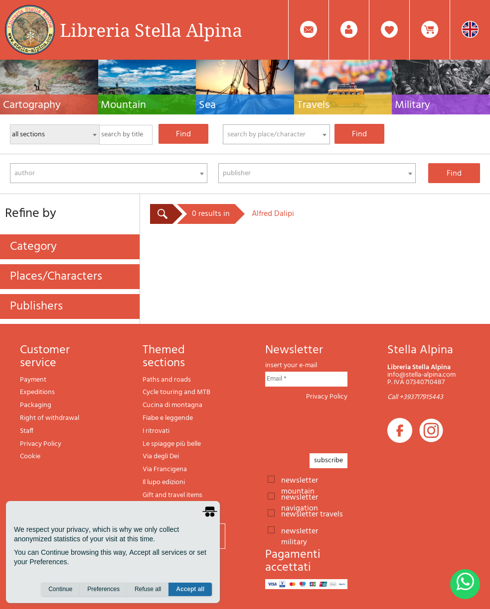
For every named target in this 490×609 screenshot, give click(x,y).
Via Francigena (165, 469)
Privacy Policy (40, 444)
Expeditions (37, 392)
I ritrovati (156, 431)
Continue (60, 589)
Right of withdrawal (49, 418)
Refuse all (148, 589)
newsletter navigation (299, 496)
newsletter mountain (299, 479)
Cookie (30, 456)
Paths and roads (167, 380)
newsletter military (299, 530)
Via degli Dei (161, 456)
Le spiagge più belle (172, 444)
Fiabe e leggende (168, 418)
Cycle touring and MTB (176, 392)
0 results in (211, 213)
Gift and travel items (172, 495)
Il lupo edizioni (164, 482)
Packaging (35, 405)
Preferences (103, 589)
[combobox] (276, 134)
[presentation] (341, 424)
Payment (33, 380)
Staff (26, 431)
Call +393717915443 (415, 397)
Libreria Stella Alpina (151, 30)
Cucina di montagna (172, 405)
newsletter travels (312, 513)
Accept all (190, 589)
